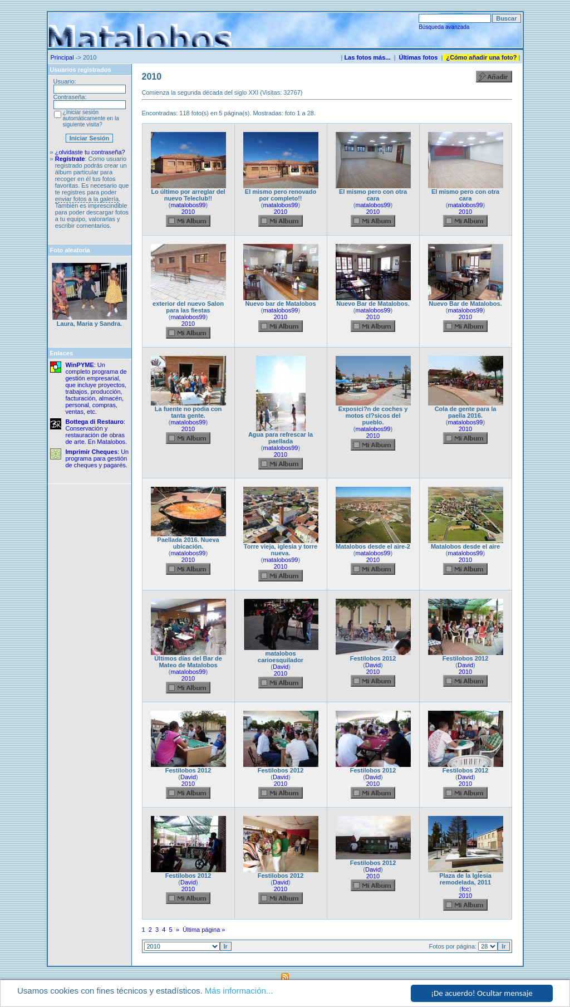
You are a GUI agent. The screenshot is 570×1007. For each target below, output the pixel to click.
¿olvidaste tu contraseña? (90, 152)
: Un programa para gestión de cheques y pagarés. (97, 458)
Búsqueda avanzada (444, 27)
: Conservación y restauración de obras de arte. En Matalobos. (96, 431)
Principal (62, 57)
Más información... (239, 991)
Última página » (204, 929)
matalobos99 (188, 205)
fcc (465, 889)
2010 (188, 211)
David (280, 666)
